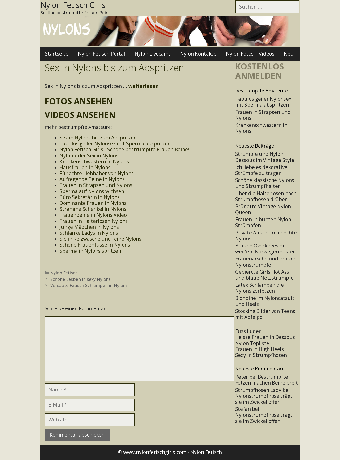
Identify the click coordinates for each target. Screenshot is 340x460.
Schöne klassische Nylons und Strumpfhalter (264, 183)
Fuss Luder (248, 331)
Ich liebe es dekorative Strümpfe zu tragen (261, 170)
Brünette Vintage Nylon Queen (263, 209)
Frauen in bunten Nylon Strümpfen (263, 222)
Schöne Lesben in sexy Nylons (80, 279)
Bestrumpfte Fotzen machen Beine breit (266, 379)
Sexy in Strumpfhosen (261, 355)
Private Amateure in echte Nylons (266, 235)
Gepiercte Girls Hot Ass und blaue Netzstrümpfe (264, 275)
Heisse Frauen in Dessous (265, 337)
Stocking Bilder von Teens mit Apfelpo (265, 314)
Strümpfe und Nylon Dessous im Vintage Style (264, 157)
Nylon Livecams (153, 53)
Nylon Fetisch (64, 273)
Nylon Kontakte (198, 53)
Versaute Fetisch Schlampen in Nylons (89, 285)
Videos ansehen (80, 114)
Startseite (56, 53)
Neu (289, 53)
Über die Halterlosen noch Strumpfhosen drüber (266, 196)
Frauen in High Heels (259, 349)
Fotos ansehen (79, 101)
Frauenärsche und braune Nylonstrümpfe (266, 261)
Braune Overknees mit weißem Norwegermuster (265, 248)
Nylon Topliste (252, 343)
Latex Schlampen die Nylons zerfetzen (259, 288)
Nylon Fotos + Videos (250, 53)
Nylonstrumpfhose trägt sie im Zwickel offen (264, 399)
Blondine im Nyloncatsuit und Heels (264, 301)
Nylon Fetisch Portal (101, 53)
